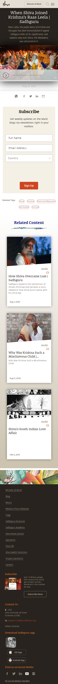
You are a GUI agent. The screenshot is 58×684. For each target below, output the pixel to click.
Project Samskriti (14, 558)
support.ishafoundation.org (22, 620)
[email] (43, 96)
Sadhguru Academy (15, 527)
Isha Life (10, 546)
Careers (9, 565)
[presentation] (29, 170)
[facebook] (24, 96)
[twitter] (30, 96)
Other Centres (12, 626)
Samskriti (10, 540)
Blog (8, 496)
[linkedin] (37, 96)
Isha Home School (15, 534)
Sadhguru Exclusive (15, 521)
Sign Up (29, 185)
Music (9, 502)
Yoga (8, 515)
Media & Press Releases (17, 509)
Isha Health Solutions (16, 552)
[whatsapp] (16, 96)
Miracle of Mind (14, 490)
